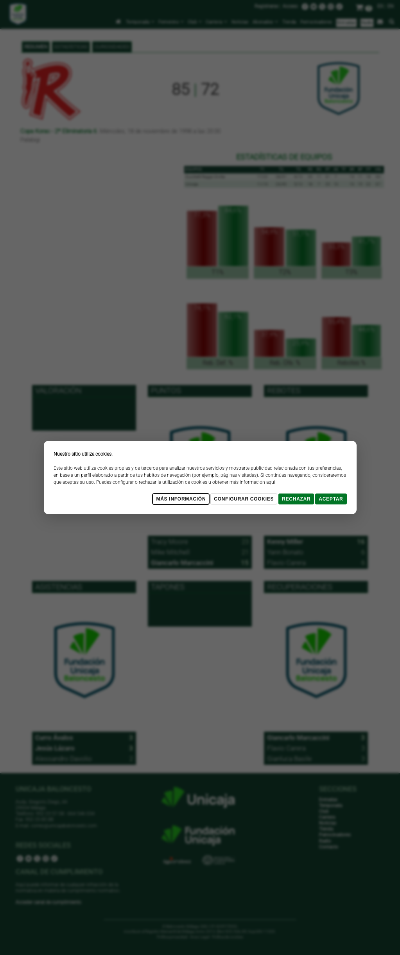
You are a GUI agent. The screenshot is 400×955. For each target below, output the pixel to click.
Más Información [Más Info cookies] (181, 499)
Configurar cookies (244, 499)
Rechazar (296, 499)
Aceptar (331, 499)
